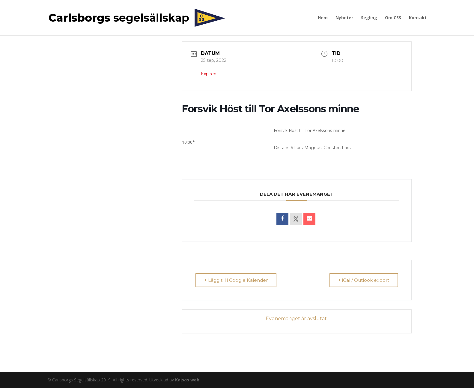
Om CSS (393, 18)
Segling (369, 18)
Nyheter (344, 18)
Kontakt (418, 18)
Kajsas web (187, 380)
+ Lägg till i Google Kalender (236, 280)
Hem (323, 18)
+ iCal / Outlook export (363, 280)
